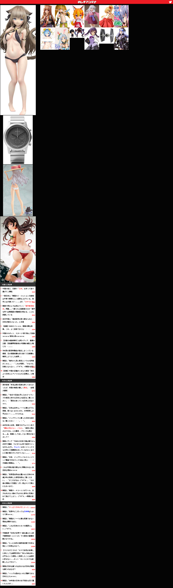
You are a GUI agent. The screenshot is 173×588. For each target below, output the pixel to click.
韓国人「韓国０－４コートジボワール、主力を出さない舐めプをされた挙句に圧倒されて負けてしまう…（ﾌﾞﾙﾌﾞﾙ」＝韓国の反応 (18, 494)
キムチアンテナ (70, 1)
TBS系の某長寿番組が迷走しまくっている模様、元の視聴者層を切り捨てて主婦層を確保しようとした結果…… (18, 353)
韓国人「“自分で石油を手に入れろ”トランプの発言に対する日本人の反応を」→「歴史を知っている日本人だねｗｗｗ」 (18, 399)
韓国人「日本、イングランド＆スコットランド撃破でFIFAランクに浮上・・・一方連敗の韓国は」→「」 (18, 460)
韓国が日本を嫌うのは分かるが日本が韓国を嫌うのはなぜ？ (18, 567)
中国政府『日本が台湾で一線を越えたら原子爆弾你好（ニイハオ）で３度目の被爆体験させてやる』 (18, 536)
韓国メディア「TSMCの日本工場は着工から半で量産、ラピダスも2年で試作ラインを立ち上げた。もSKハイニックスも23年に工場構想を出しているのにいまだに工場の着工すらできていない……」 (18, 447)
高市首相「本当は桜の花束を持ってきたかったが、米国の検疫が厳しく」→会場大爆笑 (18, 388)
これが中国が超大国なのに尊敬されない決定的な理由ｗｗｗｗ (18, 468)
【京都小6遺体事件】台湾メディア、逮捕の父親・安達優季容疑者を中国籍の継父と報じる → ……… (18, 343)
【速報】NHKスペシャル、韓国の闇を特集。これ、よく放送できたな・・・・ (17, 327)
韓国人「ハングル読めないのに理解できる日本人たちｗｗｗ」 (18, 574)
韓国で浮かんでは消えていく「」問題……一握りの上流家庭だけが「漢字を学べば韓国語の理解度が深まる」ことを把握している (18, 310)
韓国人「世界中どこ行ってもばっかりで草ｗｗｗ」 (18, 512)
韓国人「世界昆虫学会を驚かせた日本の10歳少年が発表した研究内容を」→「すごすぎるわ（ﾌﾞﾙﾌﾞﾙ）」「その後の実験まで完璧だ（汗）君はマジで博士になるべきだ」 (18, 480)
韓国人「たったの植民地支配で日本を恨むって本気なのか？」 (18, 544)
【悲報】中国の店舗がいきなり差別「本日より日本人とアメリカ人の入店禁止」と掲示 (18, 374)
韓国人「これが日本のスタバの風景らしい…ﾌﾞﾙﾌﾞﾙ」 (17, 527)
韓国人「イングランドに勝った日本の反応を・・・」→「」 (18, 419)
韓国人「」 (17, 507)
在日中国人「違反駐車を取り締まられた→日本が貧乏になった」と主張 (18, 320)
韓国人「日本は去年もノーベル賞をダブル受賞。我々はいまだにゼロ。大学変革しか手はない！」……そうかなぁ (18, 411)
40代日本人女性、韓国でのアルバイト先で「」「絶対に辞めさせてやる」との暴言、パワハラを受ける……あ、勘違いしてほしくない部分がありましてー (18, 431)
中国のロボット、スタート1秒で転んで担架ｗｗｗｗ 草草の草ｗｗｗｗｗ (18, 334)
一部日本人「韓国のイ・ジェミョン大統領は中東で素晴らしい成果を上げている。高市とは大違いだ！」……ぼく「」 (18, 299)
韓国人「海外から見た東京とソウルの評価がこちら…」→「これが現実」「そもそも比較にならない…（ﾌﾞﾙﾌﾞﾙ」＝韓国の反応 (18, 364)
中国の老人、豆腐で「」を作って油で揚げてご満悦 (18, 290)
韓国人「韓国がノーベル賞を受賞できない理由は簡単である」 (18, 520)
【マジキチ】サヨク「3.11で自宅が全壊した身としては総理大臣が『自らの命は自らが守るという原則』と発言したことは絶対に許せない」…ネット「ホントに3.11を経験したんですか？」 (18, 556)
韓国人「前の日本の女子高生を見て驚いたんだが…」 (18, 582)
